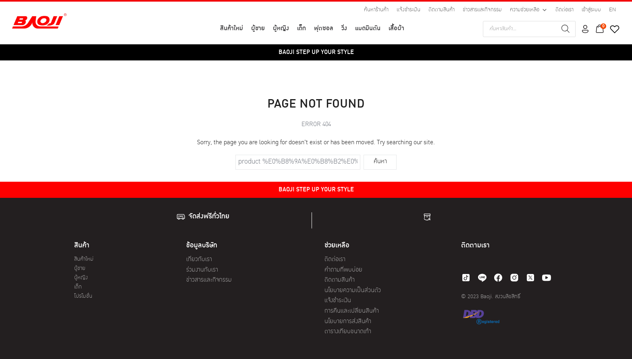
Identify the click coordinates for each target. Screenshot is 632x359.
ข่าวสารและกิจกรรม (482, 9)
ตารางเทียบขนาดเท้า (347, 332)
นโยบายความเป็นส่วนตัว (352, 291)
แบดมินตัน (367, 29)
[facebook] (498, 277)
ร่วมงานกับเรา (202, 270)
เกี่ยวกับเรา (199, 260)
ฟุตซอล (323, 29)
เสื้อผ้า (396, 29)
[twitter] (530, 277)
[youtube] (546, 277)
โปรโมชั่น (83, 296)
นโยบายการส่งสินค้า (347, 322)
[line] (482, 277)
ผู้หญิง (281, 29)
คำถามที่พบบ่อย (343, 270)
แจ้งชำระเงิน (408, 9)
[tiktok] (466, 277)
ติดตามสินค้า (441, 9)
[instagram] (514, 277)
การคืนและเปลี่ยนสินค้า (351, 311)
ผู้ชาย (258, 29)
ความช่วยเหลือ (528, 10)
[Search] (565, 29)
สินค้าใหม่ (231, 29)
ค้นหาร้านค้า (376, 9)
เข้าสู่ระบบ (591, 9)
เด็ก (301, 29)
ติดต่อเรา (564, 9)
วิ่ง (344, 29)
